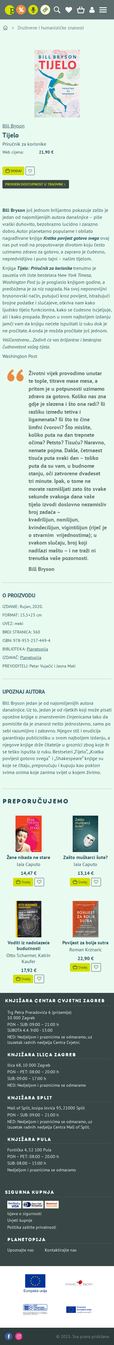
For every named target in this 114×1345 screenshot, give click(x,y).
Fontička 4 (17, 1150)
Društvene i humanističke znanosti (51, 28)
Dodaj (13, 170)
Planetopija (37, 649)
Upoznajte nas (20, 1250)
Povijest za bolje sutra (85, 942)
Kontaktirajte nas (61, 1250)
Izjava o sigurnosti (24, 1213)
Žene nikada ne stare (28, 857)
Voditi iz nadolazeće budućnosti (29, 945)
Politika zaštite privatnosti (31, 1227)
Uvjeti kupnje (19, 1220)
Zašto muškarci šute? (85, 857)
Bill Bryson (13, 126)
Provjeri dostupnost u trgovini (35, 184)
